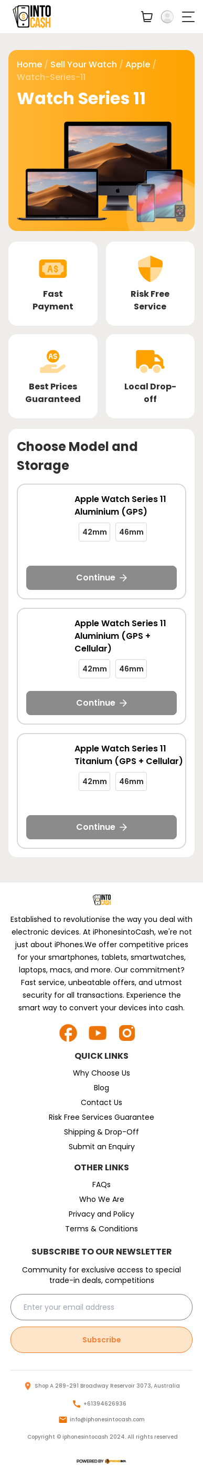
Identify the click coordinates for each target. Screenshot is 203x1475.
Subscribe (101, 1339)
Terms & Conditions (101, 1228)
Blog (101, 1087)
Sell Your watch (83, 64)
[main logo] (32, 16)
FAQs (101, 1184)
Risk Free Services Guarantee (101, 1117)
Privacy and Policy (101, 1214)
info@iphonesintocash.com (107, 1419)
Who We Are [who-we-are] (101, 1199)
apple (137, 64)
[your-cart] (147, 16)
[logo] (101, 1461)
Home (29, 64)
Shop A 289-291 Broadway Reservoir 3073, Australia (107, 1386)
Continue (101, 577)
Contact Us (101, 1102)
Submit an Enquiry (102, 1146)
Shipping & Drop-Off (101, 1132)
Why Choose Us (101, 1073)
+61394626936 (104, 1404)
